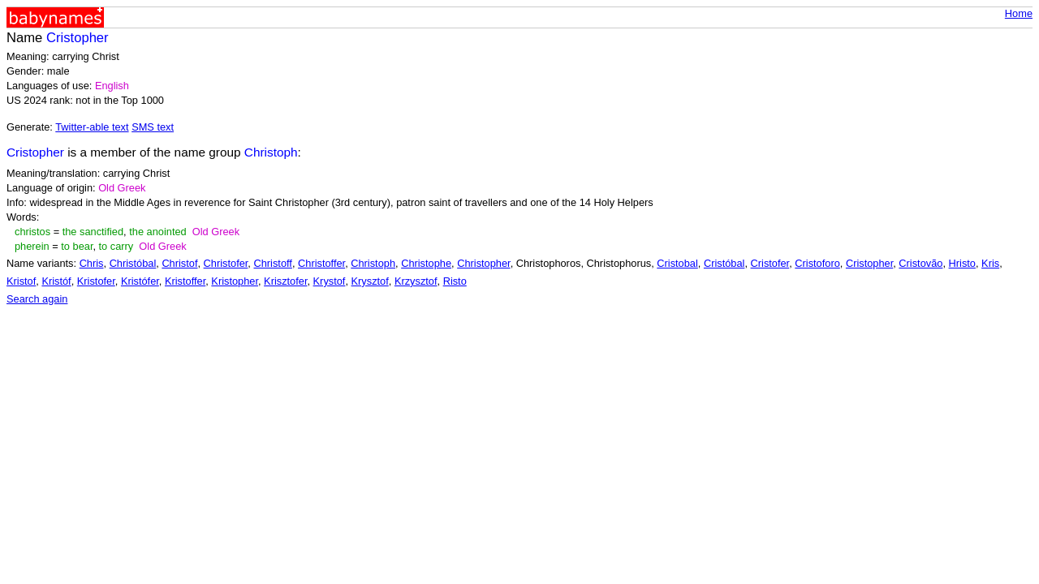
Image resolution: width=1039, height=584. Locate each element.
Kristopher (234, 281)
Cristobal (677, 263)
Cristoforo (817, 263)
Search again (36, 299)
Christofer (226, 263)
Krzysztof (416, 281)
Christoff (272, 263)
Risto (455, 281)
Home (1019, 13)
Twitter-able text (91, 127)
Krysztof (370, 281)
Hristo (962, 263)
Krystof (329, 281)
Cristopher (869, 263)
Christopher (483, 263)
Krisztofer (285, 281)
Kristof (21, 281)
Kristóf (56, 281)
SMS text (152, 127)
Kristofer (96, 281)
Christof (179, 263)
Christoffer (321, 263)
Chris (92, 263)
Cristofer (770, 263)
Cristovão (920, 263)
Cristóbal (724, 263)
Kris (990, 263)
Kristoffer (185, 281)
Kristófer (140, 281)
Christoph (373, 263)
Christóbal (133, 263)
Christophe (426, 263)
